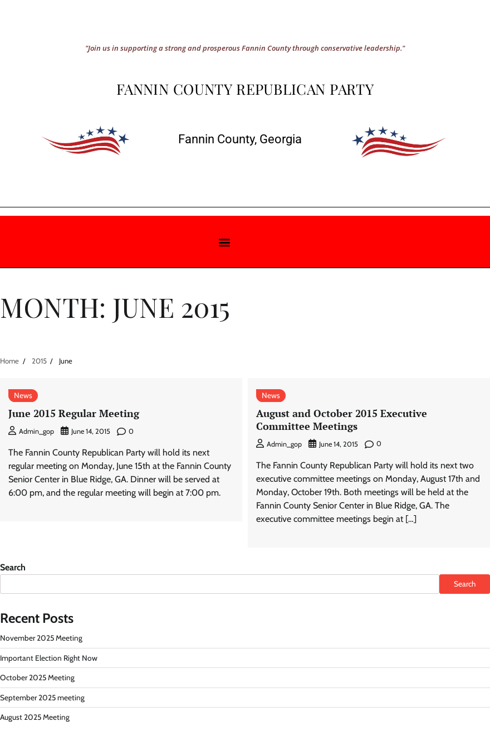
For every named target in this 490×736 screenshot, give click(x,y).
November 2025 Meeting (41, 637)
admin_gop (31, 431)
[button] (224, 242)
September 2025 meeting (42, 697)
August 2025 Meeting (35, 717)
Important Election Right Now (48, 657)
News (23, 395)
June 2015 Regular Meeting (73, 413)
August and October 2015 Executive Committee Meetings (341, 420)
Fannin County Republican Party (245, 89)
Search (13, 567)
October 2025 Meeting (37, 677)
